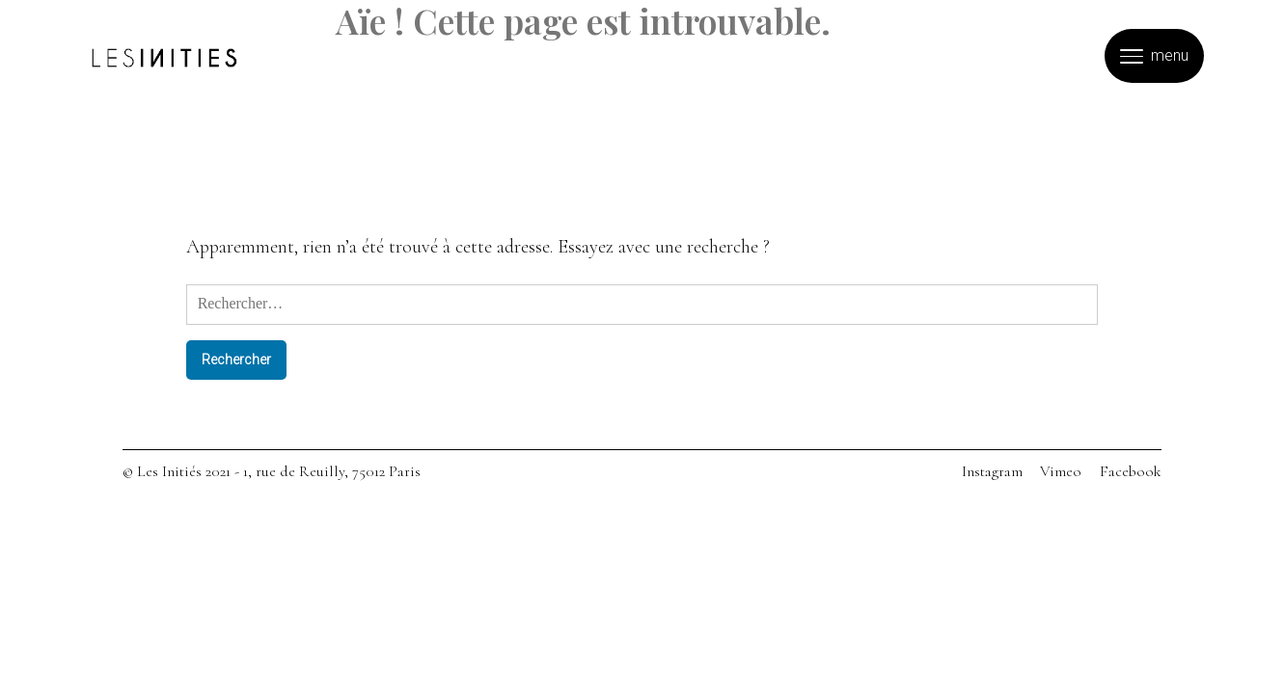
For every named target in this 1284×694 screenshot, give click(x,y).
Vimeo (1060, 471)
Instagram (992, 471)
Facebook (1130, 471)
